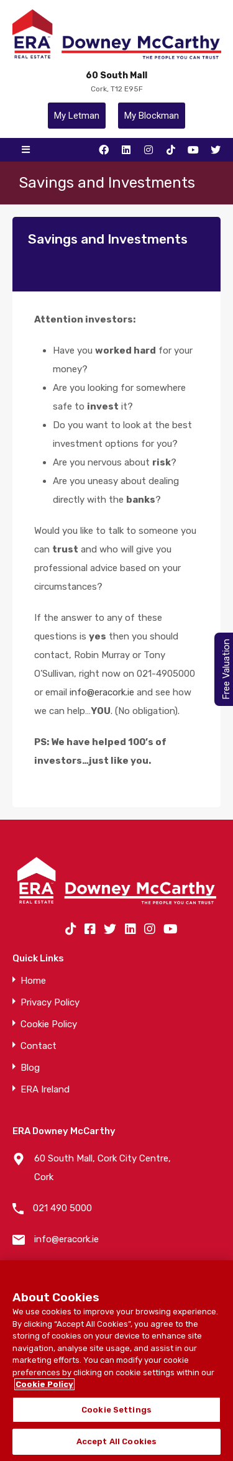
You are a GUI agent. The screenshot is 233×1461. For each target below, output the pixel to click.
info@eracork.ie (102, 692)
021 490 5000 (62, 1208)
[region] (116, 1360)
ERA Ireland (45, 1089)
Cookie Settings (116, 1409)
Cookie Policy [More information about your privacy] (44, 1384)
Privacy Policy (50, 1002)
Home (33, 981)
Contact (39, 1046)
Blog (30, 1068)
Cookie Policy (49, 1024)
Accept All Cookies (116, 1441)
